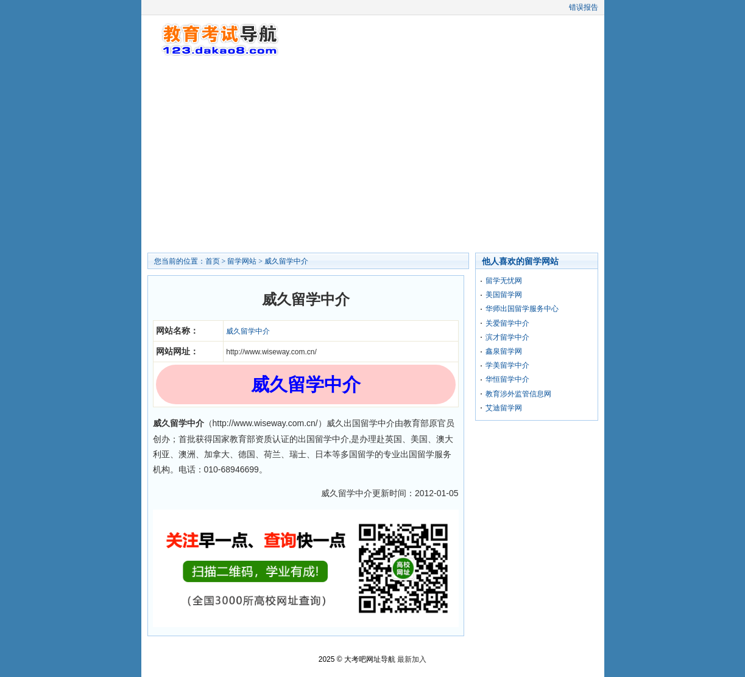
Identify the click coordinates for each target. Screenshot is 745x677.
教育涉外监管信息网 (518, 394)
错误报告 (583, 7)
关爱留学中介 (507, 323)
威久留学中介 (286, 261)
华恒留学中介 (507, 379)
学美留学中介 (507, 365)
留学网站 (241, 261)
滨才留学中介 (507, 337)
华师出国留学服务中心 (522, 308)
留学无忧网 (503, 280)
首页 (212, 261)
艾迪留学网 (503, 408)
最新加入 (411, 659)
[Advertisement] (372, 155)
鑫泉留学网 (503, 351)
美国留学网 (503, 294)
